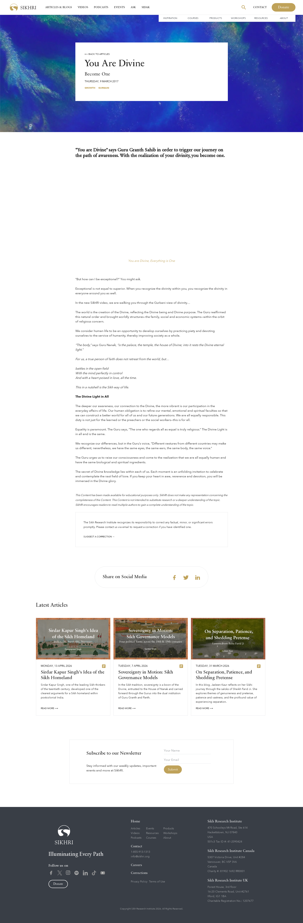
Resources (261, 18)
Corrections (139, 873)
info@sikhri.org (140, 856)
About (284, 18)
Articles (135, 828)
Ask (133, 7)
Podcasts (101, 7)
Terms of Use (157, 881)
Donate (283, 7)
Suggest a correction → (99, 536)
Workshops (238, 18)
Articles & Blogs (58, 7)
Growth (90, 87)
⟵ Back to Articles (97, 54)
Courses (193, 18)
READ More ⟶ (49, 710)
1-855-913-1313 (140, 852)
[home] (23, 7)
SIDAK (146, 7)
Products (215, 18)
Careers (136, 865)
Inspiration (170, 18)
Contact (260, 7)
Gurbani (103, 87)
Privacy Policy (139, 881)
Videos (83, 7)
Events (119, 7)
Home (135, 821)
